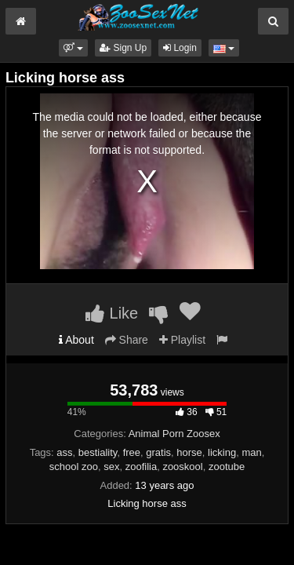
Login (180, 47)
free (131, 452)
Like (111, 313)
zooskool (182, 466)
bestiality (98, 452)
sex (111, 466)
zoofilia (141, 466)
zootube (227, 466)
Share (126, 340)
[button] (73, 47)
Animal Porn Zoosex (174, 433)
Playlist (182, 340)
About (76, 340)
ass (64, 452)
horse (189, 452)
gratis (158, 452)
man (251, 452)
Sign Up (123, 47)
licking (222, 452)
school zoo (73, 466)
